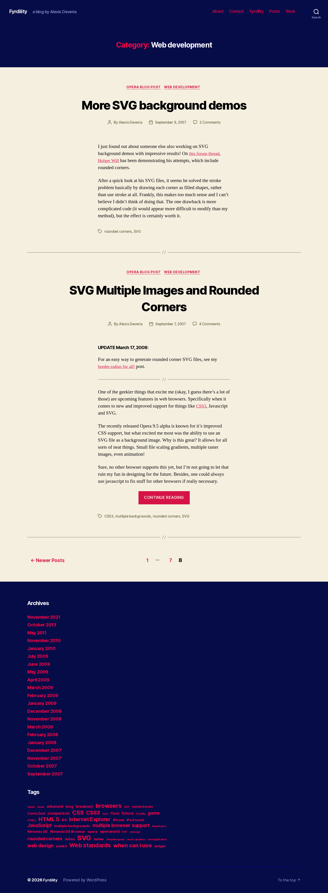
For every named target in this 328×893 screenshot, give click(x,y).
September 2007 (46, 774)
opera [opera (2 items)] (92, 832)
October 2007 (43, 766)
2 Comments (211, 123)
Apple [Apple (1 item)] (40, 807)
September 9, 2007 (170, 123)
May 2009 (38, 672)
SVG (137, 232)
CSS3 (201, 408)
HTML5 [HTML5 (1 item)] (31, 820)
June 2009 (39, 664)
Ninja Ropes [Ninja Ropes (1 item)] (159, 826)
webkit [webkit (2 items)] (61, 846)
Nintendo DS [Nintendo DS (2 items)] (37, 832)
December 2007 (45, 750)
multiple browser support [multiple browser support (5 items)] (121, 825)
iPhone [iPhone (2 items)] (118, 820)
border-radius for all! (118, 368)
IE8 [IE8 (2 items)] (64, 820)
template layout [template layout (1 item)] (115, 839)
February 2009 (44, 695)
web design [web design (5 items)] (40, 846)
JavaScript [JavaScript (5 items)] (39, 825)
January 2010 (43, 648)
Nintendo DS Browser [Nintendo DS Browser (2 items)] (67, 832)
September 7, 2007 (170, 325)
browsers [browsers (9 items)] (108, 806)
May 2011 (38, 633)
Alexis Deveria (129, 123)
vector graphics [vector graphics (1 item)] (136, 839)
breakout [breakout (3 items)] (84, 806)
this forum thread (205, 154)
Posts (274, 11)
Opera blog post (143, 87)
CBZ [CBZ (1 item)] (126, 807)
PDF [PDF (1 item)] (124, 832)
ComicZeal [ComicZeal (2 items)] (36, 813)
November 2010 (45, 640)
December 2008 (46, 711)
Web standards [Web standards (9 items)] (90, 845)
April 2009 (39, 680)
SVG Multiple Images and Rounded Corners (164, 299)
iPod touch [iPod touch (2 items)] (135, 820)
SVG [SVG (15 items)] (84, 838)
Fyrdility (18, 11)
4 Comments (211, 325)
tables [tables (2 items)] (99, 839)
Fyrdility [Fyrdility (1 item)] (141, 814)
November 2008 (46, 719)
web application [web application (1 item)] (157, 839)
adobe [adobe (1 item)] (31, 807)
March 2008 (41, 727)
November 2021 (45, 617)
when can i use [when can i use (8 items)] (132, 845)
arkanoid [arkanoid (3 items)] (55, 806)
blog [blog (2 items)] (69, 807)
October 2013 (43, 625)
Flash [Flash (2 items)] (114, 813)
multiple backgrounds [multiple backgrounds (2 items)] (72, 826)
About (218, 11)
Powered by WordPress (86, 880)
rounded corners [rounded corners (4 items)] (44, 839)
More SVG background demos (164, 105)
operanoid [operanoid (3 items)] (110, 831)
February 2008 (44, 735)
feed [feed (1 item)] (105, 814)
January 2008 (43, 742)
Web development (183, 87)
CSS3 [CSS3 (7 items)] (93, 813)
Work (290, 11)
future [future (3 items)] (127, 813)
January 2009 (43, 703)
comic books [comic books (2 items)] (142, 807)
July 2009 (39, 656)
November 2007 (45, 758)
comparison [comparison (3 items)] (58, 813)
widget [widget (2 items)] (159, 846)
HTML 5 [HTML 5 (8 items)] (48, 819)
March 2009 (41, 687)
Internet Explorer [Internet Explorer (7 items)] (89, 819)
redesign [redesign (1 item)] (134, 832)
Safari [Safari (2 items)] (70, 839)
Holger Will (109, 161)
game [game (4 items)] (153, 813)
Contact (236, 11)
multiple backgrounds (133, 517)
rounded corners (118, 232)
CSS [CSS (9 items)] (78, 812)
